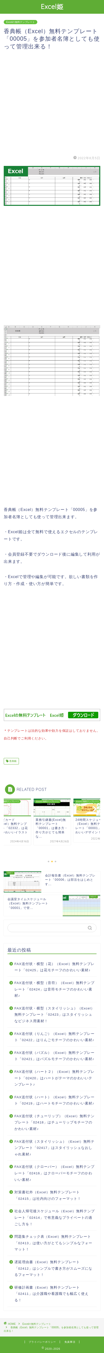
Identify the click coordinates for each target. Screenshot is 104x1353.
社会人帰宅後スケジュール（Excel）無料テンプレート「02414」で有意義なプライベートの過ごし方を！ (54, 1216)
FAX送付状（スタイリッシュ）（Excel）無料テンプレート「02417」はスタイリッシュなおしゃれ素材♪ (54, 1147)
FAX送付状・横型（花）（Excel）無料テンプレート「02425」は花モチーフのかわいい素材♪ (54, 966)
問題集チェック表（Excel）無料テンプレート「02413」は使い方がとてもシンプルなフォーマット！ (53, 1242)
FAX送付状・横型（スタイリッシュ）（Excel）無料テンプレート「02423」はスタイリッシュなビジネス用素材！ (54, 1013)
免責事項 (69, 1341)
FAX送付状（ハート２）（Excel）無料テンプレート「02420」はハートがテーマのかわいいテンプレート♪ (54, 1077)
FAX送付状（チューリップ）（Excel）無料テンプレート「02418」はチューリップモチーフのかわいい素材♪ (54, 1121)
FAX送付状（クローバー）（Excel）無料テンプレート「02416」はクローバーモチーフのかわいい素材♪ (54, 1172)
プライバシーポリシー (42, 1341)
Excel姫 (52, 6)
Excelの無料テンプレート (20, 22)
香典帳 (12, 760)
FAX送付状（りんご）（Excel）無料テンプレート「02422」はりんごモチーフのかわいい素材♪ (54, 1036)
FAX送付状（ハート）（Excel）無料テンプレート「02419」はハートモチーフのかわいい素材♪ (54, 1099)
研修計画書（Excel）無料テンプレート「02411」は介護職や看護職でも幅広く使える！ (51, 1293)
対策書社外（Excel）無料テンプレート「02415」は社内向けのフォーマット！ (47, 1194)
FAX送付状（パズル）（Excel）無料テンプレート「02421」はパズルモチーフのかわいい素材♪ (54, 1055)
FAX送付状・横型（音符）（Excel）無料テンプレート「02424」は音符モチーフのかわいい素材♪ (54, 988)
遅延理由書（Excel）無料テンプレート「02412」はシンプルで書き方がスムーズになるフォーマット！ (53, 1267)
